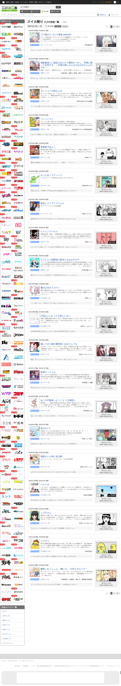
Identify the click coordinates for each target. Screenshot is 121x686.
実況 (36, 2)
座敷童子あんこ (48, 147)
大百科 (31, 2)
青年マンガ (6, 620)
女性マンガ (6, 629)
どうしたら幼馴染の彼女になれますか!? (60, 259)
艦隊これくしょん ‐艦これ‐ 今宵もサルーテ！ (64, 569)
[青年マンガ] (45, 73)
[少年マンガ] (45, 101)
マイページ (114, 15)
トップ (25, 11)
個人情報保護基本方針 (44, 666)
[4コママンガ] (45, 157)
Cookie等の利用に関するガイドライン (66, 666)
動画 (7, 2)
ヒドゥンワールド (49, 231)
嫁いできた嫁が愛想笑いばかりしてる (59, 344)
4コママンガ (7, 634)
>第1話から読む (106, 49)
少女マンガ (6, 625)
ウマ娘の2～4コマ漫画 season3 (56, 34)
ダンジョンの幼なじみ (51, 91)
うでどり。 (46, 541)
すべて (5, 611)
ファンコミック (8, 643)
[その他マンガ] (45, 298)
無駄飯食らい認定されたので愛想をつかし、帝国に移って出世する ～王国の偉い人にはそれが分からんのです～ (66, 65)
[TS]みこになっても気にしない (55, 316)
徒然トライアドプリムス (52, 203)
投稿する (103, 15)
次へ (117, 26)
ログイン (95, 2)
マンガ (46, 11)
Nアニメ (41, 2)
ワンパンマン (47, 119)
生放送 (17, 2)
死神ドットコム (48, 372)
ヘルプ (33, 666)
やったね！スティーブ (51, 175)
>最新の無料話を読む (106, 51)
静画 (11, 2)
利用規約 (25, 666)
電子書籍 (56, 11)
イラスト (36, 11)
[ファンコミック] (46, 45)
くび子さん (46, 513)
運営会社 (17, 666)
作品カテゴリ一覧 (9, 607)
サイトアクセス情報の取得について (92, 666)
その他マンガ (7, 638)
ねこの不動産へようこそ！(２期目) (57, 400)
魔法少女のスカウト (50, 287)
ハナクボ (45, 484)
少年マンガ (6, 616)
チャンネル (24, 2)
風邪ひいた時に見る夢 (51, 456)
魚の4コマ (45, 428)
